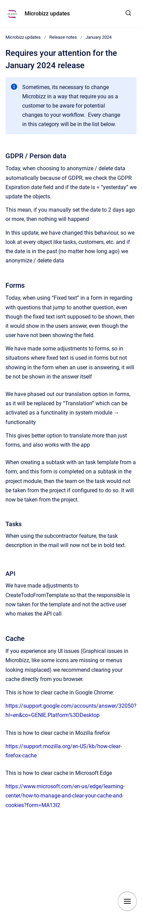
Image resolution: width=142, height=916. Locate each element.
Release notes (63, 37)
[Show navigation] (127, 901)
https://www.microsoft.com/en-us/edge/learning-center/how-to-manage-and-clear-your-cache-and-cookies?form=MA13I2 (65, 795)
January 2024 (99, 37)
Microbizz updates (47, 13)
